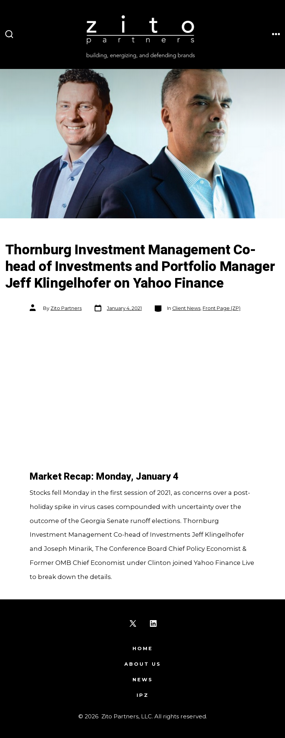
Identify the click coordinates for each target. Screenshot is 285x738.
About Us (142, 664)
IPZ (143, 695)
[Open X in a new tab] (133, 623)
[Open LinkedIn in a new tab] (153, 623)
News (142, 679)
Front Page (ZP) (221, 308)
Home (142, 648)
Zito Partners (66, 308)
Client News (186, 308)
